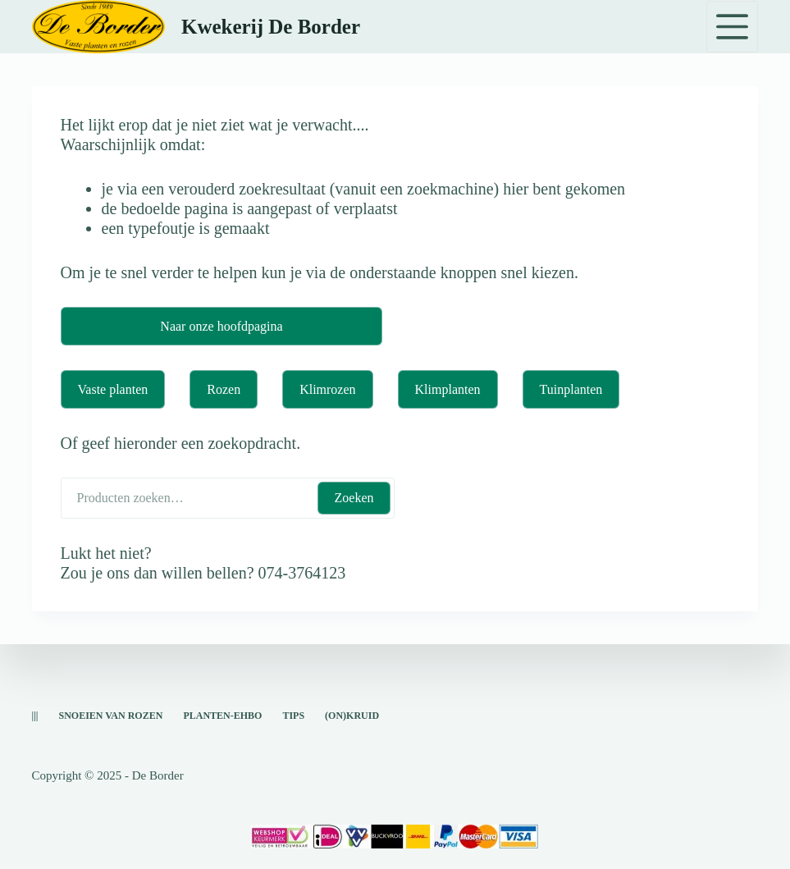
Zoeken (354, 498)
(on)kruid (352, 715)
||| (35, 715)
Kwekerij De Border (270, 27)
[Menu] (732, 27)
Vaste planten (113, 389)
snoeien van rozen (110, 715)
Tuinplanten (571, 389)
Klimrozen (327, 389)
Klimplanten (448, 389)
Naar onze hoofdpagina (221, 326)
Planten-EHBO (222, 715)
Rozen (223, 389)
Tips (293, 715)
